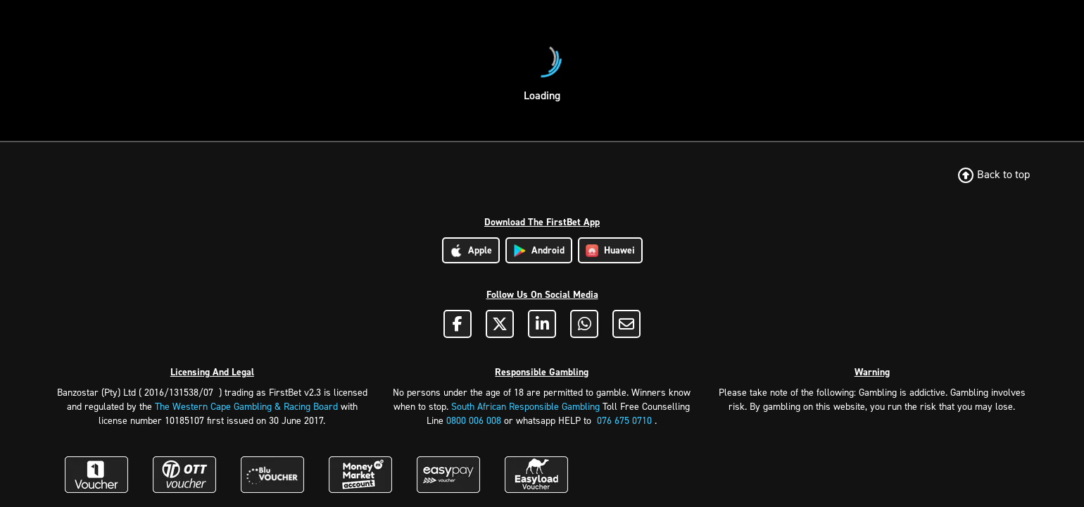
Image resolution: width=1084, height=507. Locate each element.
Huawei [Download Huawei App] (610, 250)
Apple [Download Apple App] (471, 250)
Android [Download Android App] (539, 250)
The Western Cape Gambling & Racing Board (246, 406)
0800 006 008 (473, 420)
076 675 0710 (624, 420)
